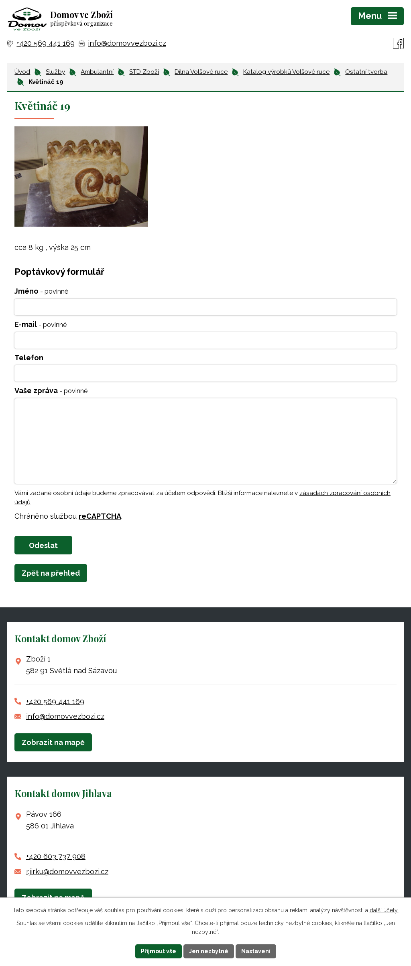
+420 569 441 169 (55, 701)
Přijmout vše (158, 951)
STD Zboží (144, 71)
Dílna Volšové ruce (201, 71)
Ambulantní (97, 71)
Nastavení (256, 951)
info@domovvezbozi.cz (65, 716)
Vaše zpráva (50, 390)
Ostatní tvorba (366, 71)
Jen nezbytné (208, 951)
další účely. (384, 910)
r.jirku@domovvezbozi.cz (67, 871)
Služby (55, 71)
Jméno (41, 291)
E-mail (40, 324)
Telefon (28, 357)
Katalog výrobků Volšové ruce (286, 71)
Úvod (22, 71)
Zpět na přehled (51, 573)
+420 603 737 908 (55, 856)
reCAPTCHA (100, 516)
